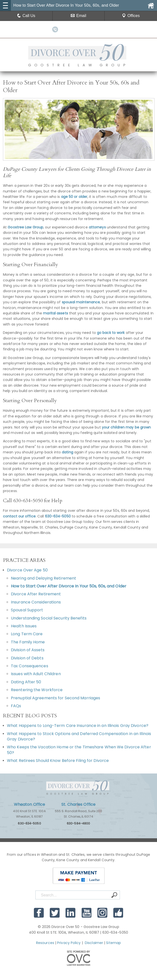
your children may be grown (126, 427)
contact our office (19, 516)
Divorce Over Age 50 (27, 570)
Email (78, 16)
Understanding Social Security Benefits (49, 618)
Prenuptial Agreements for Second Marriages (55, 698)
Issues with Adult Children (36, 674)
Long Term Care (27, 634)
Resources (45, 942)
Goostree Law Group (25, 227)
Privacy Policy (69, 942)
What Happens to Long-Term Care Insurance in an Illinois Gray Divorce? (77, 725)
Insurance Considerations (36, 602)
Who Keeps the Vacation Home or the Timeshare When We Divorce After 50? (79, 749)
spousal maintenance (81, 302)
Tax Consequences (29, 666)
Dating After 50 (26, 682)
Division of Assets (28, 650)
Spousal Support (27, 610)
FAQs (16, 706)
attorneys (97, 227)
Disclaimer (94, 942)
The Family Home (28, 642)
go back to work (111, 332)
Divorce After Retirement (36, 594)
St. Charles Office (78, 804)
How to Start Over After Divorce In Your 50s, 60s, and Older (68, 586)
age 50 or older (74, 196)
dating (67, 452)
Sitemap (113, 942)
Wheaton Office (29, 804)
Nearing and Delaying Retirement (43, 578)
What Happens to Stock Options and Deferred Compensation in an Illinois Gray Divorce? (79, 736)
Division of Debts (27, 658)
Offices (131, 16)
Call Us (26, 16)
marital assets (55, 313)
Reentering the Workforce (37, 690)
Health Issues (24, 626)
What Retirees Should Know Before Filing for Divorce (58, 760)
